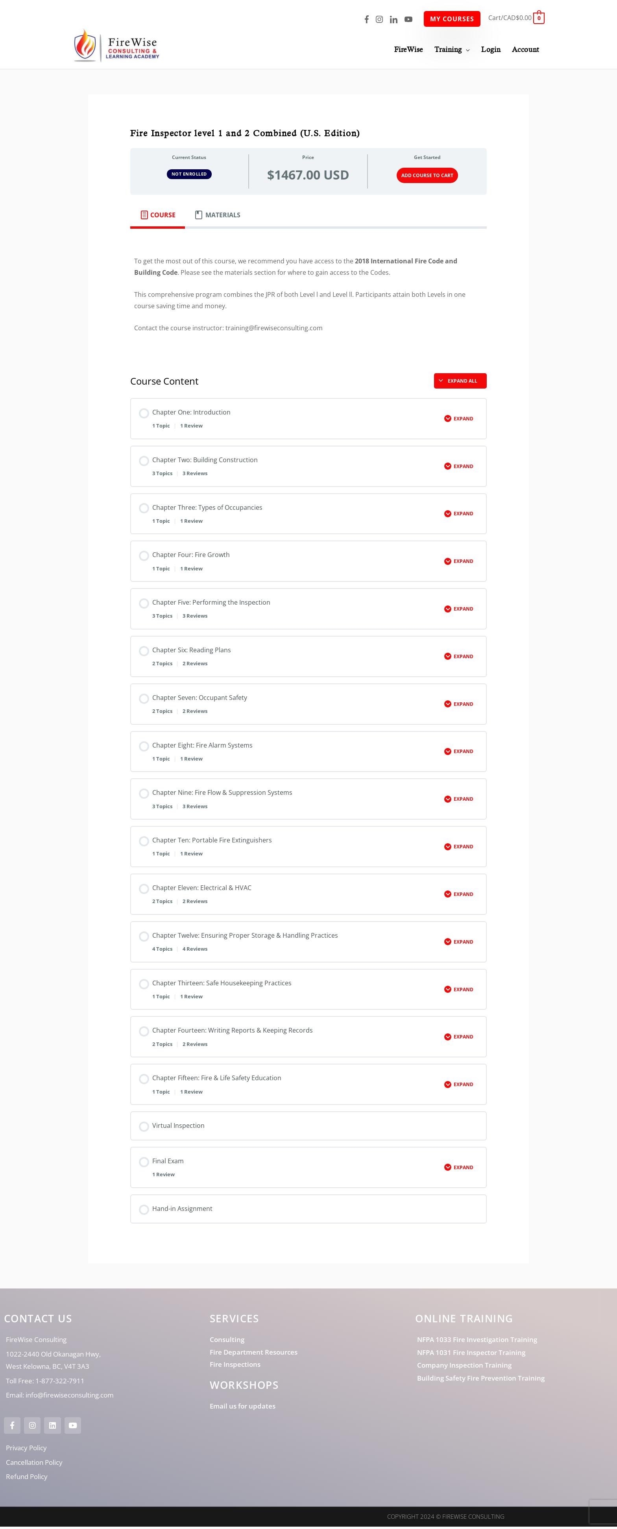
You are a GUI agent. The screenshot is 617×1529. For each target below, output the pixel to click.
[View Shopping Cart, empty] (516, 17)
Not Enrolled (189, 176)
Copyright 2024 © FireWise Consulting (445, 1519)
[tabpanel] (308, 297)
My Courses (452, 19)
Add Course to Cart (427, 177)
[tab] (157, 216)
